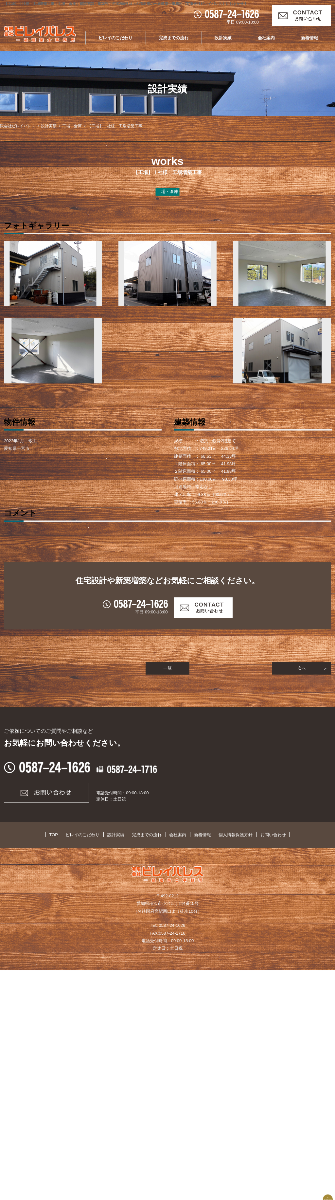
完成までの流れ (173, 37)
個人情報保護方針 (227, 1064)
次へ (301, 896)
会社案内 (266, 37)
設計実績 (223, 37)
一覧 (167, 896)
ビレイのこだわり (115, 37)
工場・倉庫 (72, 126)
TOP (65, 1064)
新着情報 (309, 37)
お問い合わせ (261, 1064)
